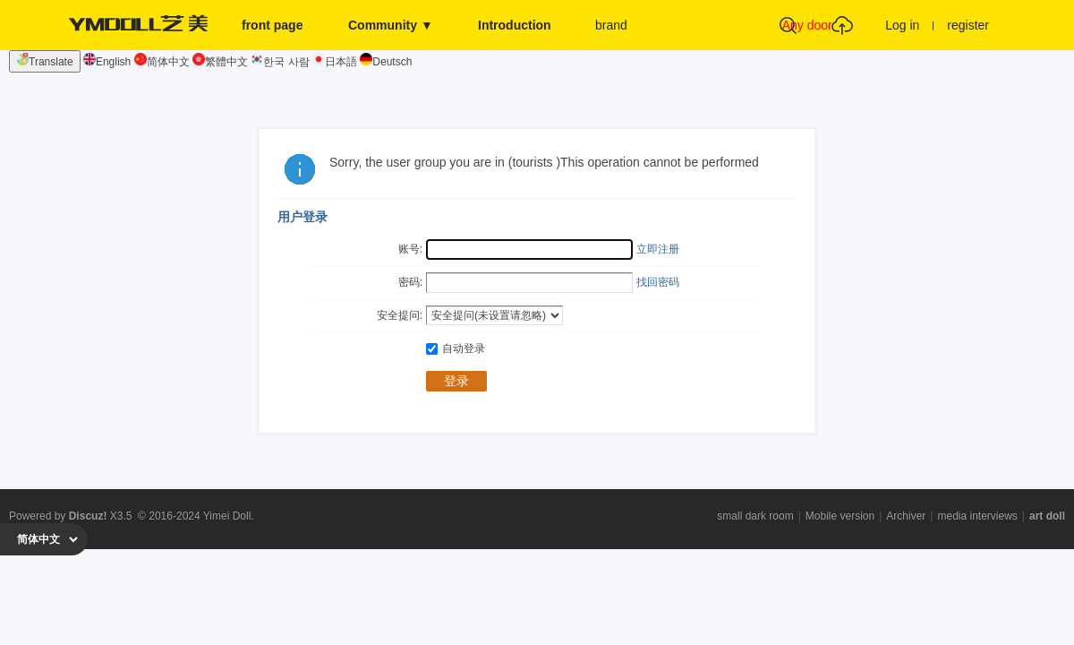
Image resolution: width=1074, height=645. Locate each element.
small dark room (755, 516)
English (107, 62)
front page (272, 25)
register (968, 25)
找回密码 (657, 282)
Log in (902, 25)
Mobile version (840, 516)
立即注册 (657, 249)
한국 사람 (280, 62)
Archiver (905, 516)
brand (611, 25)
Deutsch (386, 62)
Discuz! (88, 516)
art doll (1047, 516)
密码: (410, 282)
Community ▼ (390, 25)
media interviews (977, 516)
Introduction (514, 25)
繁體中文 (220, 62)
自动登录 (455, 348)
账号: (410, 249)
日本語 (334, 62)
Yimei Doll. (228, 516)
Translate (44, 60)
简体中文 (162, 62)
